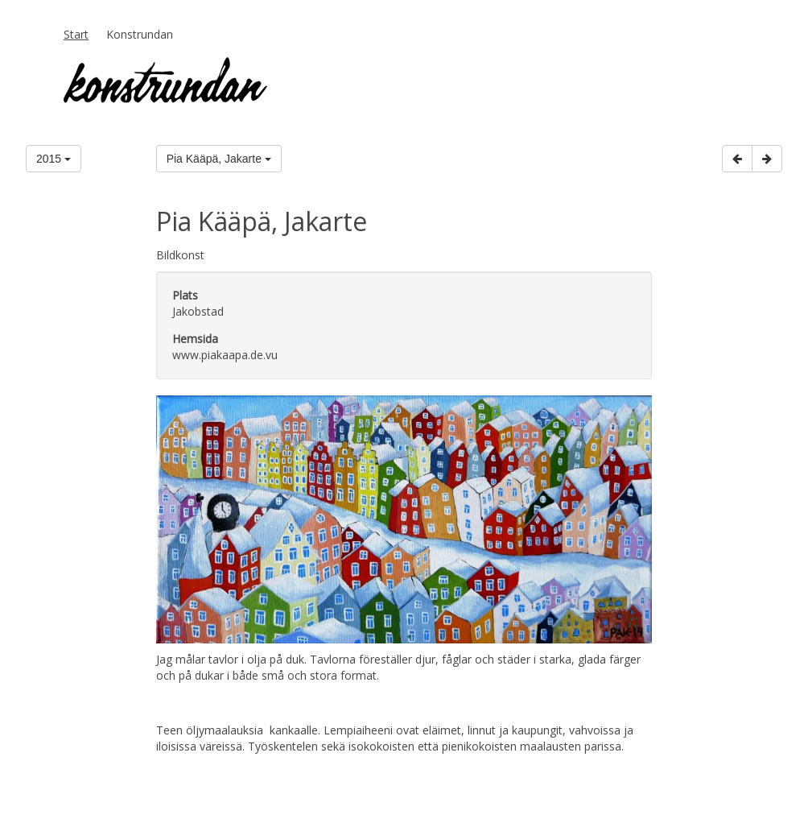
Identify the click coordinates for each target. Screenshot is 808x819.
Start (76, 34)
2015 (53, 158)
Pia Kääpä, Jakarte (219, 158)
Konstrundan (139, 34)
